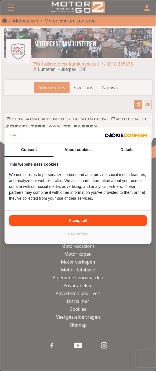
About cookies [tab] (78, 149)
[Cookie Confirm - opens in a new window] (126, 135)
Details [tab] (127, 149)
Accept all (78, 220)
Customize (78, 234)
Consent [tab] (29, 149)
